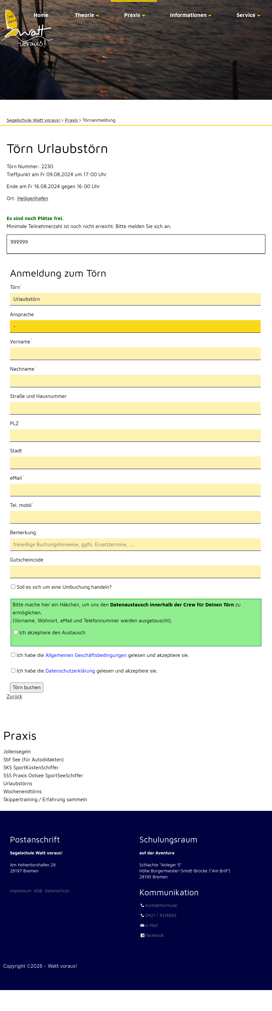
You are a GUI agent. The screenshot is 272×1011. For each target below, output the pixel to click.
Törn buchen (27, 687)
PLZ (14, 423)
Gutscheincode (26, 560)
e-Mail (151, 925)
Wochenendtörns (22, 791)
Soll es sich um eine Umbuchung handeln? (64, 587)
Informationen (188, 15)
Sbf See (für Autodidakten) (33, 759)
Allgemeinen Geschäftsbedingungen (86, 655)
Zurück (14, 696)
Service (245, 15)
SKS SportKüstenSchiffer (31, 767)
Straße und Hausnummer (38, 396)
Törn (21, 286)
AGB (38, 890)
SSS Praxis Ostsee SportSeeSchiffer (43, 775)
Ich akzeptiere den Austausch (52, 632)
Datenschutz (57, 890)
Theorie (84, 15)
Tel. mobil (21, 504)
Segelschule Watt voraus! (34, 120)
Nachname (23, 368)
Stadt (16, 450)
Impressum (20, 890)
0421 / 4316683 (161, 915)
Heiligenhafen (32, 198)
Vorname (21, 341)
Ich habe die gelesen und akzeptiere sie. (103, 655)
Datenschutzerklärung (70, 671)
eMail (21, 477)
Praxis (132, 15)
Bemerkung (23, 532)
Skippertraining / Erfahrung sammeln (45, 799)
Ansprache (22, 314)
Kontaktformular (161, 905)
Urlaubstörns (17, 783)
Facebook (154, 935)
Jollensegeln (17, 751)
